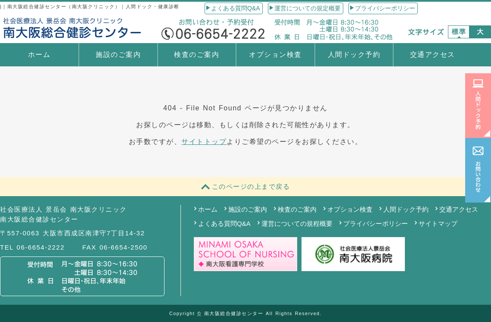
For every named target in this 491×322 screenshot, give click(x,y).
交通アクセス (432, 54)
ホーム (39, 54)
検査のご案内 (196, 54)
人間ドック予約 (354, 54)
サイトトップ (204, 141)
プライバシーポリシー (385, 8)
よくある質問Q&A (235, 8)
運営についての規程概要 (297, 223)
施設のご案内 (118, 54)
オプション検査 (275, 54)
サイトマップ (438, 223)
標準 (458, 31)
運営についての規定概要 (307, 8)
